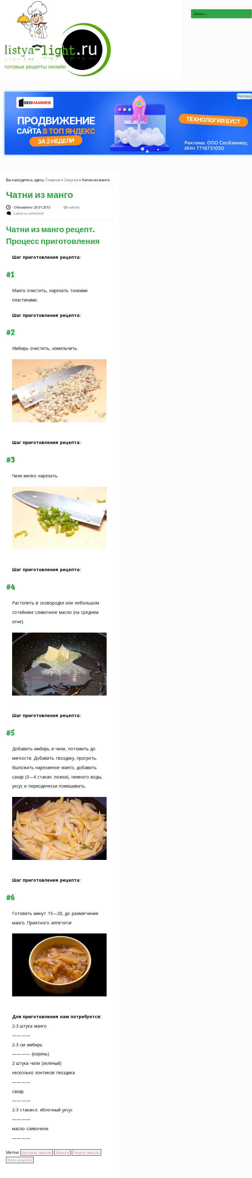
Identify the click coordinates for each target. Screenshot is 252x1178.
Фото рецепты (20, 1160)
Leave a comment (29, 213)
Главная (53, 180)
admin (74, 207)
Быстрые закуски (36, 1152)
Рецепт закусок (86, 1152)
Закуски (71, 180)
